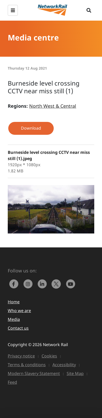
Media (14, 319)
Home (14, 302)
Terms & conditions (27, 364)
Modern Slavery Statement (34, 373)
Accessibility (64, 364)
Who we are (19, 310)
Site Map (75, 373)
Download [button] (31, 128)
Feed (12, 382)
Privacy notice (21, 356)
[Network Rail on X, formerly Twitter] (57, 283)
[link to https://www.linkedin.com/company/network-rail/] (43, 283)
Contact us (18, 328)
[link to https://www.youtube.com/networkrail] (71, 283)
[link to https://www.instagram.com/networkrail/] (29, 283)
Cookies (49, 356)
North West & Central (52, 106)
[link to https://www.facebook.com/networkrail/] (15, 283)
